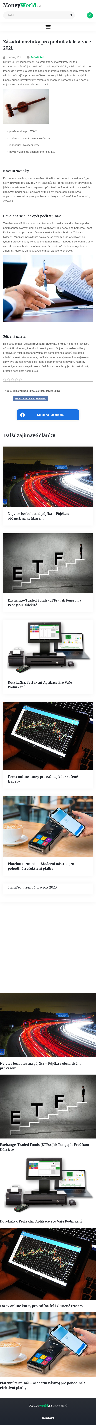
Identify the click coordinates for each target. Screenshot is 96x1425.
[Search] (71, 15)
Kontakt (48, 1418)
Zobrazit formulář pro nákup (30, 398)
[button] (48, 26)
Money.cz (48, 1405)
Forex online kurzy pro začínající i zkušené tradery (41, 1306)
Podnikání (37, 57)
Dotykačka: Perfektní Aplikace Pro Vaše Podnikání (41, 1221)
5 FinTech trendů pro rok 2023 (32, 887)
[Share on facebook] (48, 414)
